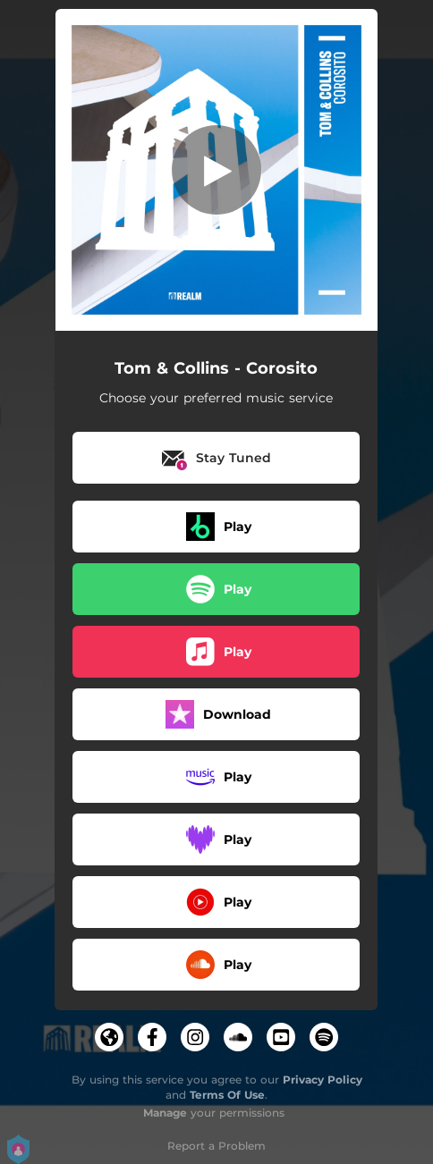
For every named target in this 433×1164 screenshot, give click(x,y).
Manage (165, 1112)
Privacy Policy (322, 1079)
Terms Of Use (227, 1094)
